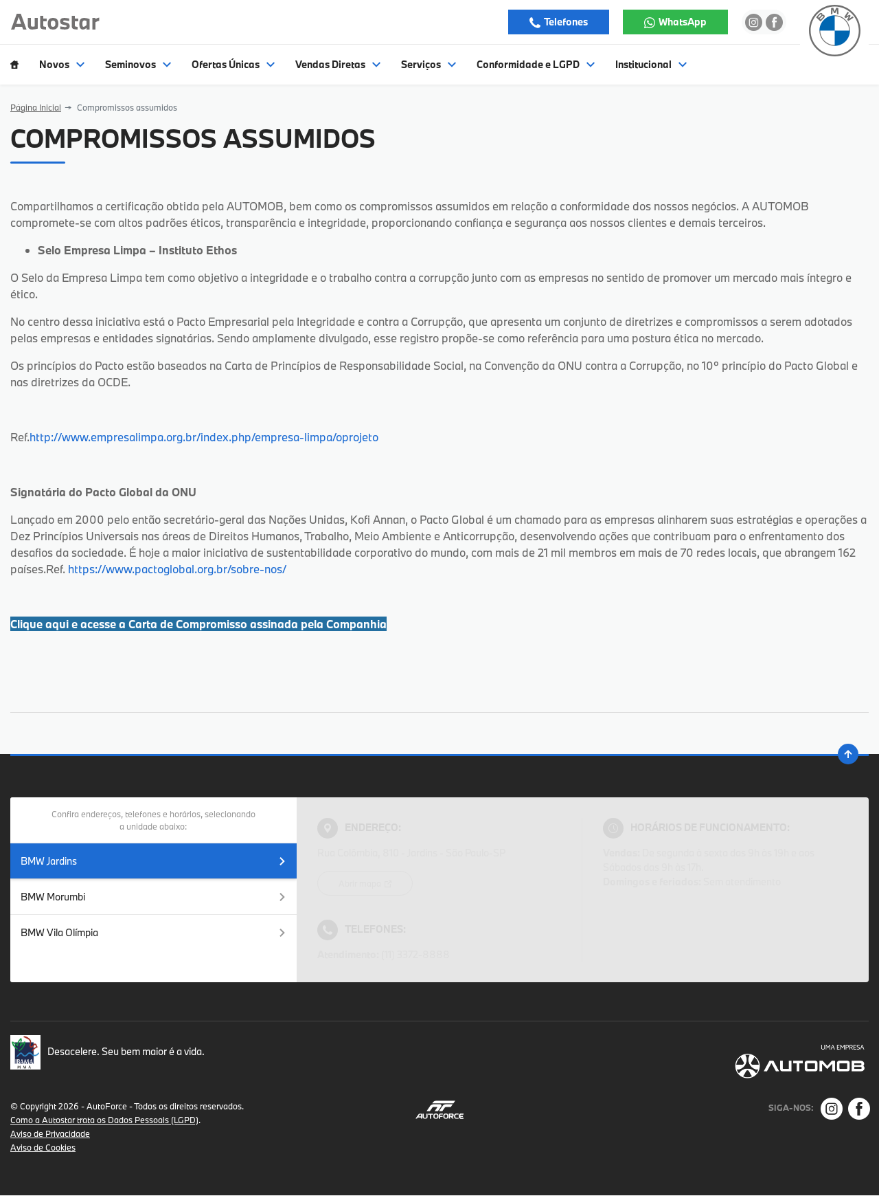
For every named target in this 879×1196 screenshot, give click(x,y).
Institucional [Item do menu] (651, 64)
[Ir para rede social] (753, 22)
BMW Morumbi (153, 896)
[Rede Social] (831, 1108)
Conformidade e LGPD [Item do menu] (536, 64)
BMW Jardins (153, 860)
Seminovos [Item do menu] (138, 64)
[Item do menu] (14, 64)
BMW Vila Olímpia (153, 932)
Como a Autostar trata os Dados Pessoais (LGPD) (104, 1119)
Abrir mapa (361, 883)
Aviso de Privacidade (50, 1133)
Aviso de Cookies (43, 1147)
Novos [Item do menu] (61, 64)
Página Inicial (35, 107)
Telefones (565, 21)
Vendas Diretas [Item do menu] (337, 64)
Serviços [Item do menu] (428, 64)
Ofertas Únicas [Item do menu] (233, 64)
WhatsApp (682, 21)
